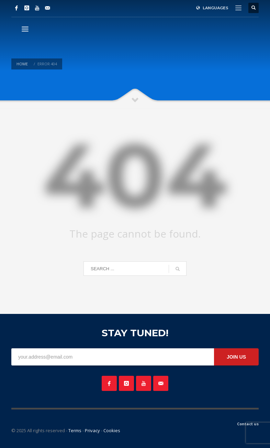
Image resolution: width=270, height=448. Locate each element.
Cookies (111, 430)
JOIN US (236, 357)
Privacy (92, 430)
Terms (74, 430)
